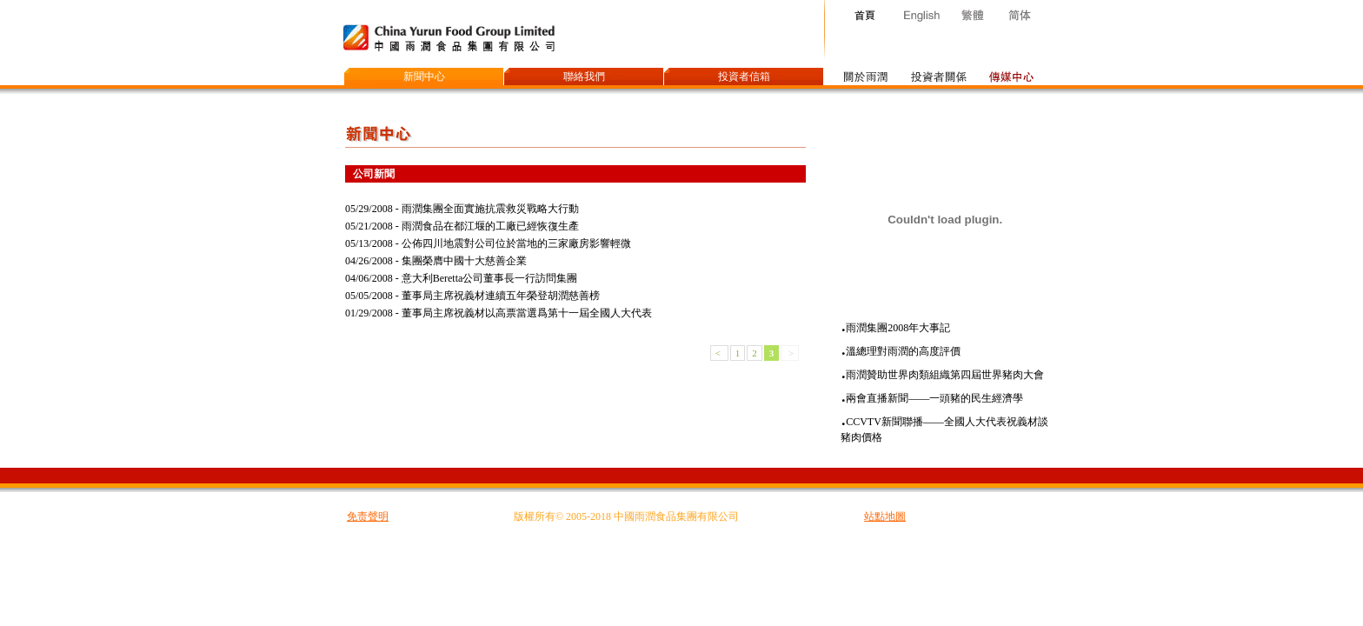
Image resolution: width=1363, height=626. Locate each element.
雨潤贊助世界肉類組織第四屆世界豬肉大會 (945, 375)
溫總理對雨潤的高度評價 (903, 351)
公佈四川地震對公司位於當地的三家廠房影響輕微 (516, 243)
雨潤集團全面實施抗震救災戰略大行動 (490, 209)
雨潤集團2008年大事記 (898, 328)
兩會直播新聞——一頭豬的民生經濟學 (934, 398)
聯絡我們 (584, 76)
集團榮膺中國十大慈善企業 (464, 261)
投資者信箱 (744, 76)
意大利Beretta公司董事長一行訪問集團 (490, 278)
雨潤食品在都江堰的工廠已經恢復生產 (490, 226)
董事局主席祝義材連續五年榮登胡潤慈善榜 (501, 296)
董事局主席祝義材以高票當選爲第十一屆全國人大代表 (527, 313)
